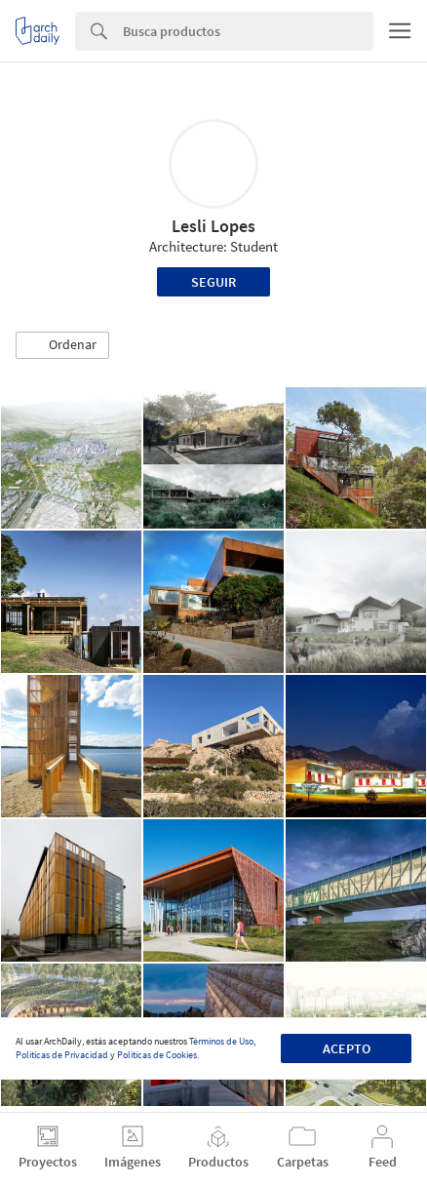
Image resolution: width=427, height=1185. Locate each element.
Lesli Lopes (213, 226)
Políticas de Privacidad (62, 1054)
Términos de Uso (221, 1041)
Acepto (346, 1048)
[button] (62, 345)
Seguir (213, 282)
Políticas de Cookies (157, 1054)
